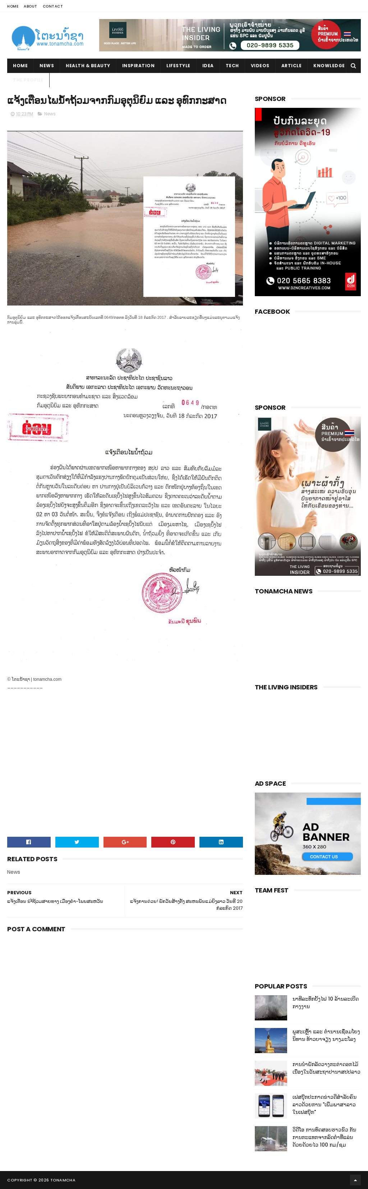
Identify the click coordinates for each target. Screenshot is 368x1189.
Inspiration (138, 66)
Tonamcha (62, 1180)
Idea (208, 66)
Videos (260, 66)
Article (291, 66)
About (30, 6)
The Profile (28, 80)
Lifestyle (178, 66)
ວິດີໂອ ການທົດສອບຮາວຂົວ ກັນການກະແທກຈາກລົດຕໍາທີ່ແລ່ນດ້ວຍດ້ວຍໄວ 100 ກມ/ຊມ (324, 1137)
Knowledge (329, 66)
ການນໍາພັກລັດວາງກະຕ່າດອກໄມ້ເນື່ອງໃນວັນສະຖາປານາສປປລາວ (326, 1068)
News (47, 66)
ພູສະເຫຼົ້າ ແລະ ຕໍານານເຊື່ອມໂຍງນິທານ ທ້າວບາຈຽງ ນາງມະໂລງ (326, 1035)
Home (12, 6)
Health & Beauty (88, 66)
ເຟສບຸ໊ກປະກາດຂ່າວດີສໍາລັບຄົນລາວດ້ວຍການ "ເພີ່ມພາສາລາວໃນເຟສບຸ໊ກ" (324, 1104)
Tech (232, 66)
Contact (53, 6)
